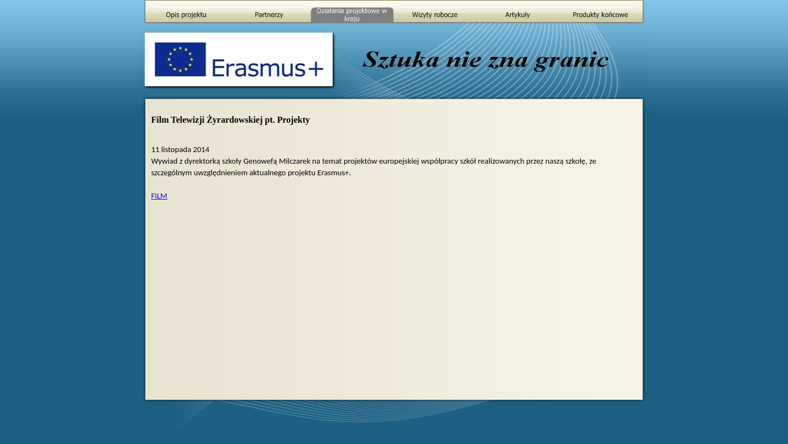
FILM (159, 196)
